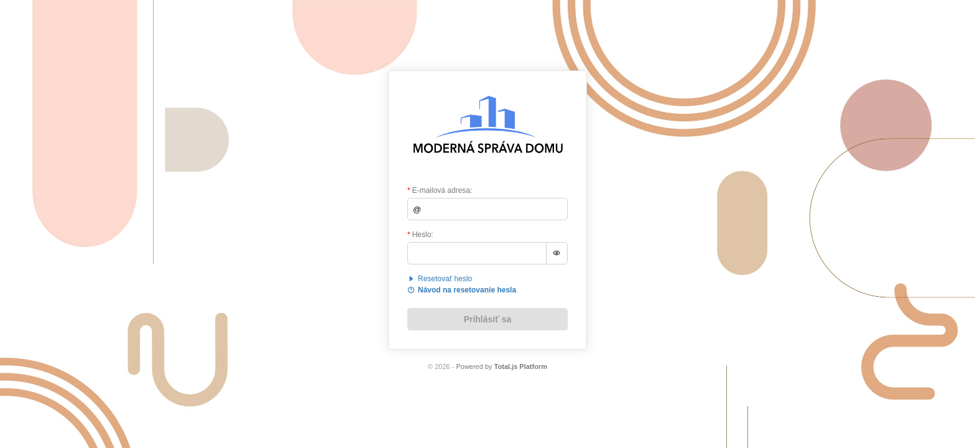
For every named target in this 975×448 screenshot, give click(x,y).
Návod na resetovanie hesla (461, 290)
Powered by (501, 366)
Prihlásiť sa (488, 319)
